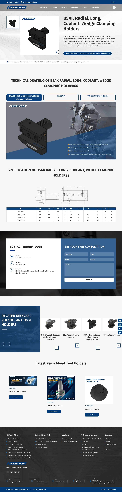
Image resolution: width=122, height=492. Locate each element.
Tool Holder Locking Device (90, 452)
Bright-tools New (111, 444)
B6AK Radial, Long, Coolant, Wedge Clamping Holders (91, 338)
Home (10, 63)
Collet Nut (85, 441)
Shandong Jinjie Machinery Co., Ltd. (24, 489)
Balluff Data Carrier (92, 409)
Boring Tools (65, 435)
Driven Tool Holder (41, 447)
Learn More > (16, 397)
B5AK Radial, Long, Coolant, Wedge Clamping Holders (73, 63)
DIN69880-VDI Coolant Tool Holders (45, 63)
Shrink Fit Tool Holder (14, 439)
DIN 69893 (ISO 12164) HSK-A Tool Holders (19, 452)
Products (43, 7)
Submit (89, 280)
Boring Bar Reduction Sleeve (90, 447)
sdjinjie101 (78, 482)
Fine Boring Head (67, 439)
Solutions (74, 7)
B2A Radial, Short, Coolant (71, 337)
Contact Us (95, 7)
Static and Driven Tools (27, 63)
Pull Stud (84, 444)
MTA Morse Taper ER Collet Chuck (91, 439)
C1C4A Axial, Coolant (112, 336)
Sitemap (103, 489)
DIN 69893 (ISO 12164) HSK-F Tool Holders (19, 455)
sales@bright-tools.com (29, 2)
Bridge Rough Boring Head (69, 441)
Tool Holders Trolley (88, 455)
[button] (3, 345)
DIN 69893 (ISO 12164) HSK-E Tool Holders (19, 458)
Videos (108, 441)
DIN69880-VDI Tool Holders (44, 439)
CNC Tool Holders (12, 435)
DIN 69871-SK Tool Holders (15, 447)
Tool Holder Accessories (89, 435)
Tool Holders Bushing (88, 450)
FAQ (107, 447)
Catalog (84, 7)
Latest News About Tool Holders (61, 363)
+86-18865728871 (59, 482)
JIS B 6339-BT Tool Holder (15, 444)
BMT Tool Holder (41, 444)
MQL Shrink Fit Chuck (54, 406)
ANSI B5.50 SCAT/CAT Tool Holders (17, 450)
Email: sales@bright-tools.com (23, 257)
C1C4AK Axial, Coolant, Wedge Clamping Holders (50, 338)
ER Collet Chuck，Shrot (17, 392)
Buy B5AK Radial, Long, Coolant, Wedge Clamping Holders (88, 53)
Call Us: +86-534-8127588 (21, 263)
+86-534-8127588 (12, 2)
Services (64, 7)
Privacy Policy (112, 489)
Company (54, 7)
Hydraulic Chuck (12, 441)
